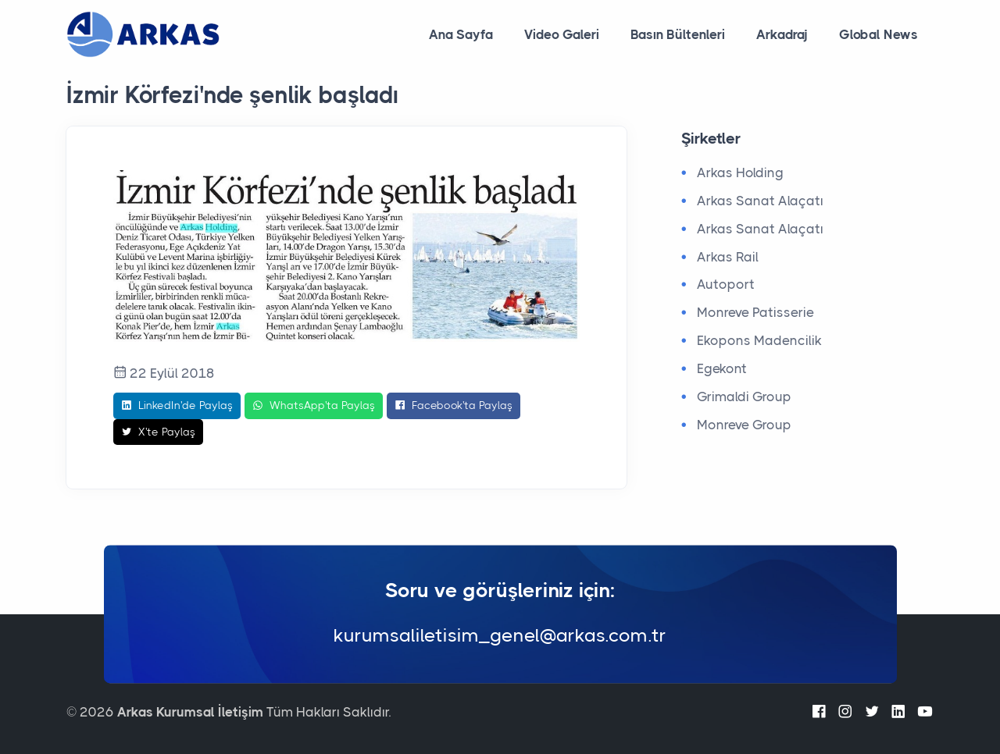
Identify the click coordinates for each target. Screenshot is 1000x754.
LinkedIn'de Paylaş (177, 406)
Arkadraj (782, 34)
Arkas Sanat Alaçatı (760, 200)
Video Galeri (561, 34)
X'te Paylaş (158, 432)
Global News (878, 34)
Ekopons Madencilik (759, 340)
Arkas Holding (740, 172)
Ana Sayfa (461, 34)
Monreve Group (744, 424)
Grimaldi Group (744, 396)
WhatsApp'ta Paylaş (313, 406)
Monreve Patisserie (755, 312)
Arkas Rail (728, 257)
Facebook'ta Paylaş (453, 406)
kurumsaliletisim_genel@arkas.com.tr (500, 636)
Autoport (726, 284)
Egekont (722, 368)
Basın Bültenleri (677, 34)
